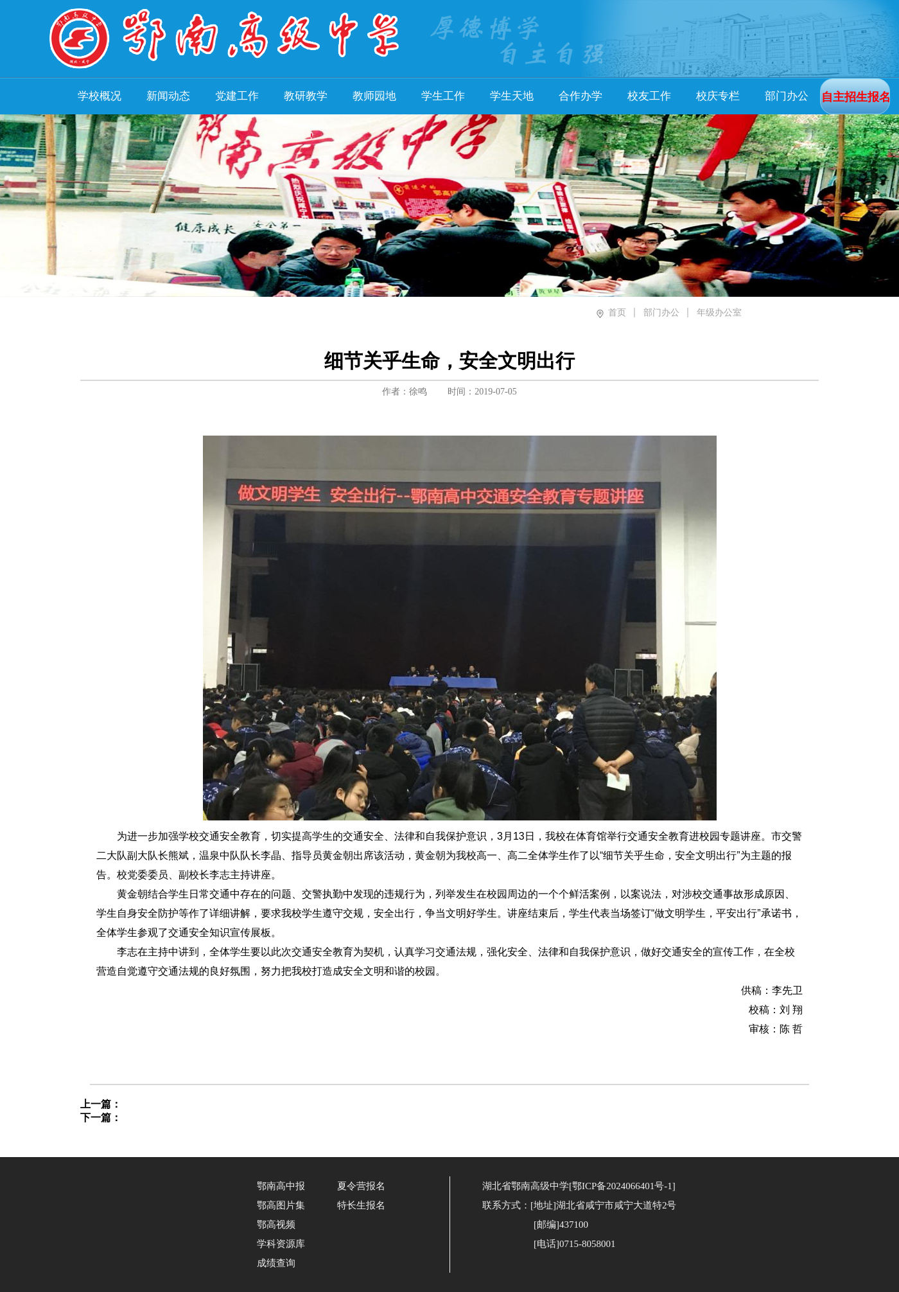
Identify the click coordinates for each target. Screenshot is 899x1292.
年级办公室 (719, 312)
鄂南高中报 (281, 1186)
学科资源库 (281, 1244)
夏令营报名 (361, 1186)
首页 (617, 312)
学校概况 (99, 96)
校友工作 (649, 96)
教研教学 (305, 96)
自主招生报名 (856, 97)
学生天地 (512, 96)
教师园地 (374, 96)
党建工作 (237, 96)
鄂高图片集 (281, 1205)
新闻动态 (168, 96)
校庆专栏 (718, 96)
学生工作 (443, 96)
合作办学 (580, 96)
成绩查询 (276, 1263)
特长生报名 (361, 1205)
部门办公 (786, 96)
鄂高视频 (276, 1224)
